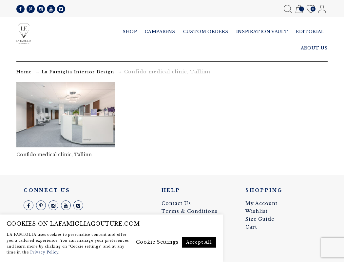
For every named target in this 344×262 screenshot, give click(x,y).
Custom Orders (205, 31)
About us (314, 48)
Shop (130, 31)
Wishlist (311, 9)
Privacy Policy (44, 252)
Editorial (310, 31)
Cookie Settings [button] (157, 242)
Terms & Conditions (190, 211)
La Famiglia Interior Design (78, 72)
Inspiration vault (262, 31)
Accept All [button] (199, 242)
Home (24, 72)
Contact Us (176, 203)
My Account (322, 9)
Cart (299, 9)
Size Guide (259, 219)
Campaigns (160, 31)
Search (288, 9)
